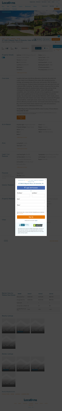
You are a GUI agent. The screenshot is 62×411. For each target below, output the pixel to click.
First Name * (19, 193)
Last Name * (34, 193)
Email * (18, 199)
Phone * (18, 205)
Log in (27, 180)
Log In (36, 220)
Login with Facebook (31, 188)
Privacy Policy (20, 213)
